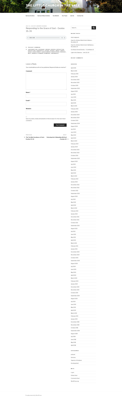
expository (32, 50)
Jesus (30, 52)
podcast (31, 47)
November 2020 (75, 254)
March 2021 (74, 243)
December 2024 (75, 114)
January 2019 (74, 319)
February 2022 (74, 211)
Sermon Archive (30, 15)
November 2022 (75, 187)
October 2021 (74, 222)
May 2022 (73, 202)
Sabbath (35, 53)
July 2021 (73, 231)
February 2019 (74, 316)
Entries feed (74, 375)
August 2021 (74, 228)
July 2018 (73, 336)
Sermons (37, 47)
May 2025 (73, 100)
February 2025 (74, 108)
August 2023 (74, 161)
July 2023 (73, 164)
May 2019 (73, 307)
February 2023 (74, 179)
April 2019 (73, 310)
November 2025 (75, 82)
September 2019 (75, 295)
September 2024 (75, 123)
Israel (62, 50)
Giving (47, 50)
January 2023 (74, 181)
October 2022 (74, 190)
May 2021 (73, 237)
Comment (29, 71)
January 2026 (74, 76)
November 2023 (75, 152)
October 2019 (74, 292)
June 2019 (73, 304)
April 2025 (73, 103)
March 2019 (74, 313)
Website (28, 108)
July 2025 (73, 94)
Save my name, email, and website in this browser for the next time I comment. (46, 119)
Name (28, 92)
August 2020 (74, 263)
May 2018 (73, 342)
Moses (48, 52)
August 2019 (74, 298)
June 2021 (73, 234)
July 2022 (73, 199)
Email (28, 100)
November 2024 (75, 117)
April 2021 (73, 240)
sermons (47, 53)
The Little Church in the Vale (53, 5)
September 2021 (75, 225)
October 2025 (74, 85)
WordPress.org (75, 381)
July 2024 (73, 129)
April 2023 (73, 173)
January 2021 (74, 249)
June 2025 (73, 97)
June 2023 (73, 167)
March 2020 (74, 278)
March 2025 (74, 106)
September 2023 (75, 158)
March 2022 (74, 208)
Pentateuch (55, 52)
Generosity (40, 50)
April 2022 (73, 205)
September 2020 (75, 260)
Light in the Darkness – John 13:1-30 (80, 52)
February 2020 (74, 281)
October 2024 (74, 120)
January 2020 (74, 284)
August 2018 (74, 333)
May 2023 (73, 170)
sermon (40, 53)
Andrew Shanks (41, 26)
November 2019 (75, 289)
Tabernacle (55, 53)
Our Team (64, 15)
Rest (29, 53)
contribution (33, 49)
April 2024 (73, 138)
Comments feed (75, 378)
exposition (60, 49)
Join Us (72, 15)
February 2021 (74, 246)
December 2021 (75, 216)
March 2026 (74, 71)
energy (47, 49)
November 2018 (75, 325)
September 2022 (75, 193)
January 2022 (74, 214)
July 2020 (73, 266)
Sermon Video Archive (44, 15)
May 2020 (73, 272)
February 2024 (74, 143)
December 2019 (75, 287)
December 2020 (75, 252)
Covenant (41, 49)
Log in (72, 372)
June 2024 (73, 132)
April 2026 (73, 68)
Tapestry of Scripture (76, 360)
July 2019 (73, 301)
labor (44, 52)
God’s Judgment (75, 37)
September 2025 (75, 88)
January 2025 (74, 111)
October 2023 (74, 155)
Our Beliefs (56, 15)
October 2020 (74, 257)
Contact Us (80, 15)
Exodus (53, 49)
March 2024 (74, 141)
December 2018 (75, 322)
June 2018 (73, 339)
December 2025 (75, 79)
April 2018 (73, 345)
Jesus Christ (36, 52)
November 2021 (75, 219)
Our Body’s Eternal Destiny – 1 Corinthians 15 (82, 49)
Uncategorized (75, 363)
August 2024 (74, 126)
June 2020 (73, 269)
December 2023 (75, 149)
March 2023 (74, 176)
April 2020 (73, 275)
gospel (52, 50)
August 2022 (74, 196)
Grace (58, 50)
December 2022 (75, 184)
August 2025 (74, 91)
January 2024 (74, 146)
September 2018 (75, 330)
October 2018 (74, 327)
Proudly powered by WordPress (33, 395)
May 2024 (73, 135)
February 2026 (74, 73)
